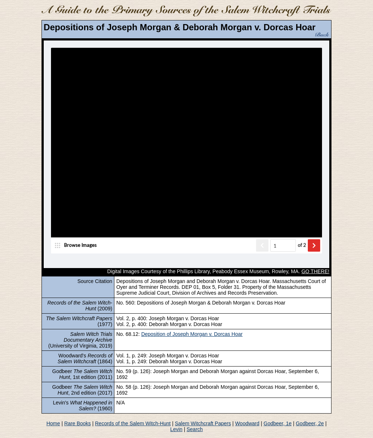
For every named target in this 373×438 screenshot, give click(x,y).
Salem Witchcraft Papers (203, 423)
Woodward (247, 423)
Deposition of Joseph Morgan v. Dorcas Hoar (192, 334)
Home (53, 423)
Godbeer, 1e (278, 423)
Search (194, 429)
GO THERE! (315, 271)
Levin (176, 429)
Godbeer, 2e (310, 423)
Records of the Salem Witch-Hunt (133, 423)
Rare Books (77, 423)
